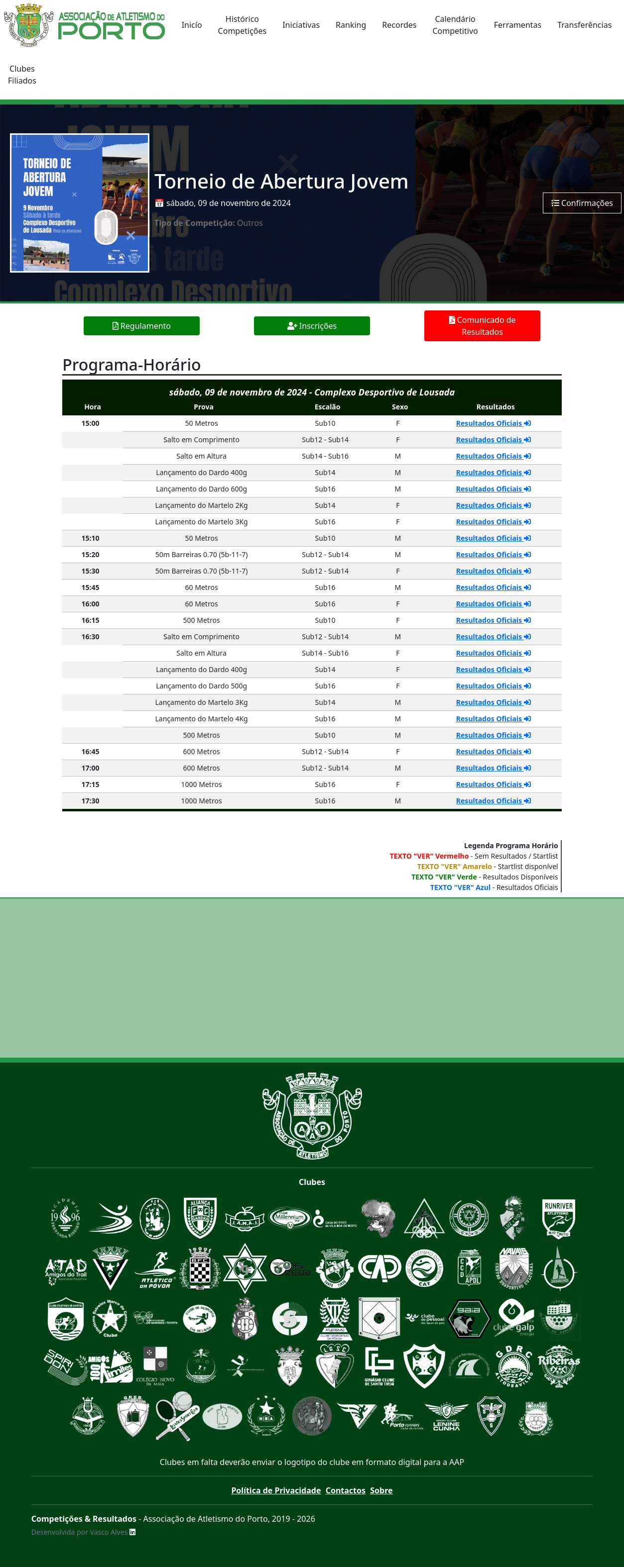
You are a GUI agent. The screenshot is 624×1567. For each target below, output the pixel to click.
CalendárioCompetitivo (455, 24)
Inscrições (312, 325)
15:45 (91, 587)
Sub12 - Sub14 (325, 439)
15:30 (91, 571)
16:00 (91, 603)
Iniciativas (301, 24)
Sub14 (325, 472)
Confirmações (582, 202)
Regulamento (142, 325)
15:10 (91, 538)
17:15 (91, 784)
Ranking (351, 24)
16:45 (91, 751)
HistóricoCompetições (242, 24)
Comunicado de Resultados (482, 325)
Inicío (192, 24)
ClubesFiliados (22, 74)
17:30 (91, 800)
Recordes (399, 24)
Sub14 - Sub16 (325, 456)
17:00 (91, 768)
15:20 (91, 554)
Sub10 (325, 423)
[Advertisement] (312, 978)
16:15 (91, 620)
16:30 (91, 636)
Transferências (584, 24)
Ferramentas (518, 24)
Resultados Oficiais (493, 423)
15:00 (91, 423)
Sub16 (325, 488)
